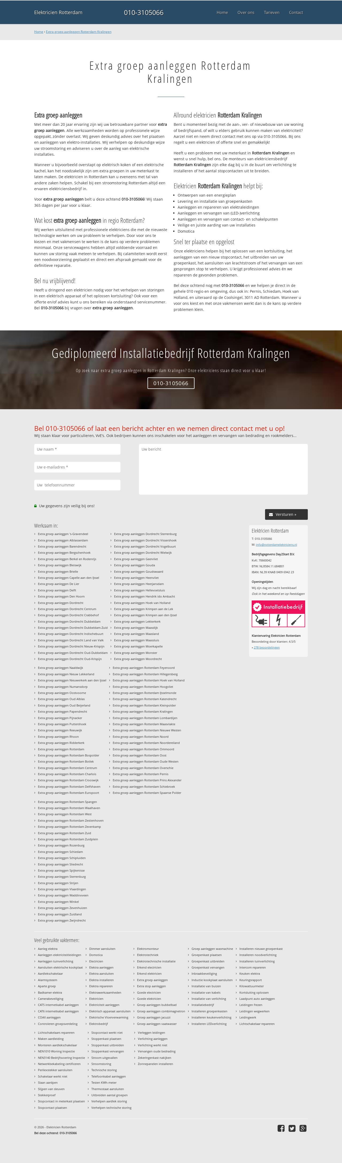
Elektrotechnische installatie (156, 961)
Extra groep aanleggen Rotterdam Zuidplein (68, 839)
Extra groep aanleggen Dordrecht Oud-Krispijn (70, 659)
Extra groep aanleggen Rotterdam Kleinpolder (144, 705)
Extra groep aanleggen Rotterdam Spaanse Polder (147, 793)
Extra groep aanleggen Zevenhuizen (62, 908)
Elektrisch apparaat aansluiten (110, 1011)
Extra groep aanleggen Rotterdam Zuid (64, 833)
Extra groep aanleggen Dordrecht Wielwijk (143, 553)
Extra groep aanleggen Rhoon (58, 737)
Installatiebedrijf (203, 1005)
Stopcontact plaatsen (52, 1108)
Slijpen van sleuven (51, 1089)
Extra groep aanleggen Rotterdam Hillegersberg (145, 674)
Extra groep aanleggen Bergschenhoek (64, 553)
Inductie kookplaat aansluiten (212, 980)
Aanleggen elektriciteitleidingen (59, 955)
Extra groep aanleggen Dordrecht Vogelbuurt (145, 546)
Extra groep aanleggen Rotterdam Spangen (67, 802)
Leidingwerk (247, 1017)
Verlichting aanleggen (153, 1039)
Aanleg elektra (47, 949)
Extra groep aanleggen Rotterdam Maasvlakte (144, 724)
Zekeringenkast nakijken (154, 1058)
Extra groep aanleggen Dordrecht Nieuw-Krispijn (71, 646)
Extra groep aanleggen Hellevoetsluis (139, 590)
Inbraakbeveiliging (204, 973)
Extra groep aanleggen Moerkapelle (138, 646)
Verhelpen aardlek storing (109, 1101)
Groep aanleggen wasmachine (212, 949)
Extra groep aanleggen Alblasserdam (63, 540)
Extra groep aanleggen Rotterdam (61, 749)
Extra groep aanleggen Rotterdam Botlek (66, 761)
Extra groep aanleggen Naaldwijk (60, 668)
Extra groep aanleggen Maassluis (136, 640)
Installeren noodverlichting (258, 955)
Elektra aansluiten (101, 973)
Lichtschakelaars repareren (56, 1033)
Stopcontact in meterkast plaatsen (61, 1101)
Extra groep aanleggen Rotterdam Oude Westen (145, 761)
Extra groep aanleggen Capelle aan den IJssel (68, 578)
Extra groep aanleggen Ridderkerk (61, 743)
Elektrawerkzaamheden (105, 992)
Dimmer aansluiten (102, 949)
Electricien (96, 961)
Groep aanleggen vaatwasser (157, 1024)
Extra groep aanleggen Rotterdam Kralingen (78, 31)
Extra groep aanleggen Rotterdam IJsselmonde (144, 693)
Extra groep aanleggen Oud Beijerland (64, 705)
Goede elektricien (149, 999)
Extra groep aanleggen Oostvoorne (62, 693)
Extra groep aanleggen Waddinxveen (63, 895)
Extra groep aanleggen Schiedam (60, 852)
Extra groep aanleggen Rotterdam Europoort (68, 793)
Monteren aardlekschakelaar (57, 1045)
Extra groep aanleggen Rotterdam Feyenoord (144, 668)
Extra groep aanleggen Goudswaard (138, 571)
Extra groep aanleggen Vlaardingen (62, 889)
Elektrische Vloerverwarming (108, 1017)
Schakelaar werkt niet (52, 1076)
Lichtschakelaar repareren (257, 1024)
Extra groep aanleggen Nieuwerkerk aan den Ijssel (72, 680)
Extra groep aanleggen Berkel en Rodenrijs (67, 559)
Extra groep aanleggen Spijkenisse (61, 870)
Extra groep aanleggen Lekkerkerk (137, 621)
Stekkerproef (47, 1095)
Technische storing (104, 1070)
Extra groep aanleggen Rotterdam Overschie (143, 768)
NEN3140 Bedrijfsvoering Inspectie (61, 1058)
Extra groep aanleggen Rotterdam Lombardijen (145, 718)
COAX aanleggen (49, 1017)
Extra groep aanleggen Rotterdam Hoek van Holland (149, 680)
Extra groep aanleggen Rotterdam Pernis (140, 774)
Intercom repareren (252, 967)
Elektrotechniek (147, 955)
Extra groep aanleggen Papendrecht (62, 711)
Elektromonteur (148, 949)
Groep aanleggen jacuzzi (153, 1017)
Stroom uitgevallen (104, 1058)
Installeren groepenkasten (209, 1011)
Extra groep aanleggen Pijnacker (60, 718)
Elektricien (96, 999)
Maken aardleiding (51, 1039)
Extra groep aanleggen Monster (135, 653)
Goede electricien (149, 992)
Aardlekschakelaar (50, 973)
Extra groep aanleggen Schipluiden (62, 858)
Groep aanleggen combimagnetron (161, 1011)
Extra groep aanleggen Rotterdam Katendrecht (145, 699)
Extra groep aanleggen (152, 980)
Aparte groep (47, 986)
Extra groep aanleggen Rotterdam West (65, 814)
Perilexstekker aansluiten (55, 1070)
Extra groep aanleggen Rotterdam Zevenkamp (69, 827)
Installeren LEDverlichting (209, 1024)
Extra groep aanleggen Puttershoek (62, 724)
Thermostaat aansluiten (107, 1089)
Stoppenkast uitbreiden (107, 1045)
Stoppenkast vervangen (107, 1051)
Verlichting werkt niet (152, 1045)
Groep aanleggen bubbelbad (157, 1005)
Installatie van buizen (206, 986)
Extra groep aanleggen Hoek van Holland (142, 603)
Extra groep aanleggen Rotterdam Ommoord (143, 749)
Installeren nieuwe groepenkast (261, 949)
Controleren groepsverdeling (57, 1024)
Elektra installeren (101, 980)
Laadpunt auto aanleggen (257, 999)
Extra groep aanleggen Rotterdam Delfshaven (69, 787)
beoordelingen (267, 647)
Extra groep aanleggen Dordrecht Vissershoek (145, 540)
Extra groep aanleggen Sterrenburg (62, 877)
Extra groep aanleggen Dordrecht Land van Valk (71, 640)
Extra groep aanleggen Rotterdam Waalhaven (69, 808)
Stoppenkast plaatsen (106, 1039)
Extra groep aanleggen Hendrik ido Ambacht (144, 596)
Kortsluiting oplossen (254, 992)
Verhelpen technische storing (111, 1108)
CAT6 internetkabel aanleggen (58, 1011)
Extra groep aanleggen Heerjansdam (139, 584)
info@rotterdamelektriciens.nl (276, 545)
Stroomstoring (101, 1064)
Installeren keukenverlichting (211, 1017)
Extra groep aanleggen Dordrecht (60, 603)
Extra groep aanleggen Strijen (58, 883)
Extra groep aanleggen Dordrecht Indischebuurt (70, 634)
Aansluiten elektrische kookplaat (60, 967)
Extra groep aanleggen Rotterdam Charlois (67, 774)
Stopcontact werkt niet (107, 1033)
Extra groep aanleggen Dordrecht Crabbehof (68, 615)
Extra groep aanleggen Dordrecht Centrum (67, 609)
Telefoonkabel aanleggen (108, 1076)
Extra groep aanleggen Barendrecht (62, 546)
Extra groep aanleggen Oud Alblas (61, 699)
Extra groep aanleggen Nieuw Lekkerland (66, 674)
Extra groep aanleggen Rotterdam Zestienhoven (71, 820)
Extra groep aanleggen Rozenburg (61, 845)
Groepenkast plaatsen (207, 955)
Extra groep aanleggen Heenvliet (136, 578)
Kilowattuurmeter (251, 986)
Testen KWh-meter (103, 1082)
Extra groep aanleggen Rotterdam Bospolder (68, 755)
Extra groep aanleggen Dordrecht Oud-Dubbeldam (73, 653)
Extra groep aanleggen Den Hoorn (61, 596)
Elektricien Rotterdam (58, 12)
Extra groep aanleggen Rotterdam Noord (141, 737)
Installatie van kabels (206, 992)
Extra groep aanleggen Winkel (58, 902)
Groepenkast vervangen (208, 967)
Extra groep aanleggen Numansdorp (63, 687)
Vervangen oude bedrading (157, 1051)
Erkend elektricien (149, 973)
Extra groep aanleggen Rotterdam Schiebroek (144, 787)
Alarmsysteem (47, 980)
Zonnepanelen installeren (155, 1064)
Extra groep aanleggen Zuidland (60, 914)
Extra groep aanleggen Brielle (58, 571)
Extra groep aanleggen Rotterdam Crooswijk (68, 780)
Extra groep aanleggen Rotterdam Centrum (67, 768)
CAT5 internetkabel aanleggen (58, 1005)
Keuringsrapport (250, 980)
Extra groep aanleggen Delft (57, 590)
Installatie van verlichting (209, 999)
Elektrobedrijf (98, 1024)
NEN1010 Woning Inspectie (56, 1051)
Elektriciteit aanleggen (104, 1005)
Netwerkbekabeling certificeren (59, 1064)
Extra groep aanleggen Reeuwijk (60, 730)
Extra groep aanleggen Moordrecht (138, 659)
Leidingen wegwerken (254, 1011)
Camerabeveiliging (50, 999)
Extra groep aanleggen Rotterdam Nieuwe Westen (147, 730)
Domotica (96, 955)
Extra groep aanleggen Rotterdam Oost (139, 755)
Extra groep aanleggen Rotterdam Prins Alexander (147, 780)
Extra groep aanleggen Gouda (134, 565)
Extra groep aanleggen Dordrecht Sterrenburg (145, 534)
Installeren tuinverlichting (257, 961)
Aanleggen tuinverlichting (55, 961)
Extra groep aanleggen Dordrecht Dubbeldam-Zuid (73, 628)
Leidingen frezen (250, 1005)
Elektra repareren (101, 986)
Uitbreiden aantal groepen (109, 1095)
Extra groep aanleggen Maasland (136, 634)
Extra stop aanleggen (151, 986)
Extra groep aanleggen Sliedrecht (60, 864)
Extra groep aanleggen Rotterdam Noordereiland (146, 743)
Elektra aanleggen (101, 967)
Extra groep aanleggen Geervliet (136, 559)
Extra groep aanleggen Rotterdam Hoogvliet (143, 687)
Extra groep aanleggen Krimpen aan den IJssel (145, 615)
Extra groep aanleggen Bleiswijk (59, 565)
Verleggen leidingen (151, 1033)
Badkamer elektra (50, 992)
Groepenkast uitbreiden (208, 961)
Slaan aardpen (48, 1082)
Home (38, 31)
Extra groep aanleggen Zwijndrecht (62, 920)
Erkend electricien (149, 967)
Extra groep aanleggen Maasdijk (136, 628)
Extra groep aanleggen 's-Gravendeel (63, 534)
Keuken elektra (249, 973)
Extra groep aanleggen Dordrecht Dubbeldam (69, 621)
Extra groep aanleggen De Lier (58, 584)
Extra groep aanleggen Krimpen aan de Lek (143, 609)
